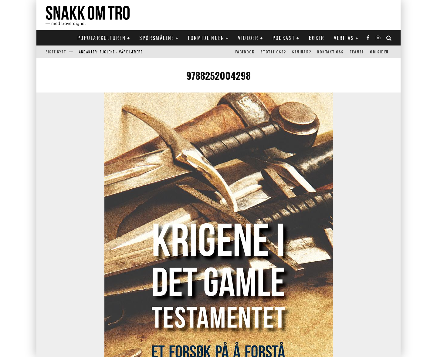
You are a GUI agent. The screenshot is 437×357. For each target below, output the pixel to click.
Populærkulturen (101, 38)
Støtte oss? (273, 51)
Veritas (344, 38)
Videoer (248, 38)
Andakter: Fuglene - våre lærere (111, 51)
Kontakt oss (330, 51)
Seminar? (301, 51)
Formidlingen (206, 38)
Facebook (245, 51)
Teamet (357, 51)
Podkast (284, 38)
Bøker (317, 38)
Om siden (379, 51)
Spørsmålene (156, 38)
